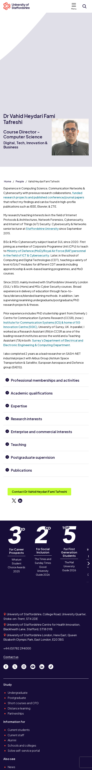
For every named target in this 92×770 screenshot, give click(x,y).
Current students (19, 730)
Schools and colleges (22, 745)
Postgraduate (17, 698)
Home (7, 181)
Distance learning (19, 708)
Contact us (10, 657)
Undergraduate (18, 692)
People (20, 181)
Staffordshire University (42, 228)
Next (88, 566)
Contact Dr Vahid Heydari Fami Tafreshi (39, 491)
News (11, 767)
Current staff (16, 735)
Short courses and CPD (23, 703)
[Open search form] (84, 6)
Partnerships (16, 713)
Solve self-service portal (24, 750)
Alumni (12, 740)
